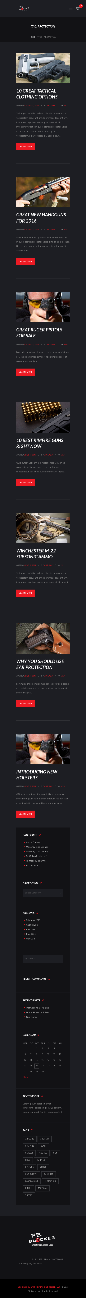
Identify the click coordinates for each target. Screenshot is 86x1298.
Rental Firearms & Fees (37, 1012)
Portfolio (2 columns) (36, 856)
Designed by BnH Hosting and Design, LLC (39, 1287)
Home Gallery (33, 842)
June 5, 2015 (30, 565)
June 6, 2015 (30, 454)
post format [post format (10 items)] (31, 1181)
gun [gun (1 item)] (55, 1153)
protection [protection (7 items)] (50, 1181)
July (30, 930)
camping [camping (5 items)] (29, 1146)
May (30, 939)
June (31, 934)
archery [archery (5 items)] (44, 1138)
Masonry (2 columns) (37, 847)
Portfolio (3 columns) (36, 861)
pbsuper (51, 105)
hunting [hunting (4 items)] (41, 1160)
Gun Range (32, 1017)
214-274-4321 (58, 1259)
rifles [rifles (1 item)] (28, 1188)
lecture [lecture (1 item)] (29, 1167)
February (33, 920)
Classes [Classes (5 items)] (29, 1153)
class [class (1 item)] (43, 1146)
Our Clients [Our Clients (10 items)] (31, 1174)
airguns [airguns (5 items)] (29, 1138)
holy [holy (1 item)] (27, 1160)
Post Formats (33, 866)
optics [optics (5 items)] (43, 1167)
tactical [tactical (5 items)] (42, 1188)
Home (33, 37)
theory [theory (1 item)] (29, 1195)
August (32, 925)
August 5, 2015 (31, 105)
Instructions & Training (37, 1008)
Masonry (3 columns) (37, 852)
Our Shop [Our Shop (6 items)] (48, 1174)
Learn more (25, 146)
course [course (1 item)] (43, 1153)
